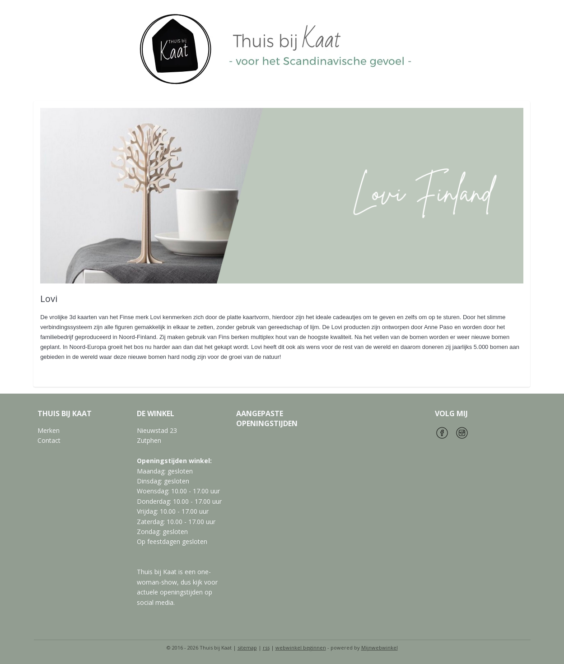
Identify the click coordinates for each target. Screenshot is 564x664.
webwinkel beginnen (300, 647)
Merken (48, 430)
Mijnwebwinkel (379, 647)
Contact (49, 440)
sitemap (247, 647)
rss (266, 647)
